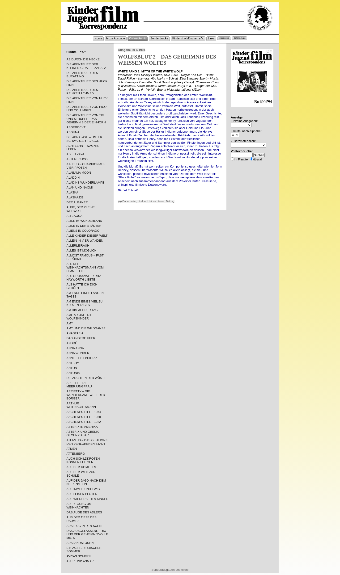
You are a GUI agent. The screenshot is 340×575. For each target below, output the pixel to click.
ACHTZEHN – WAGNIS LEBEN (82, 147)
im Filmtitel (241, 159)
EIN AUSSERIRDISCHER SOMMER (83, 549)
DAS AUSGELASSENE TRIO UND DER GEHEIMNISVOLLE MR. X (87, 534)
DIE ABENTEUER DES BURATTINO (82, 74)
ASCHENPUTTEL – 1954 (83, 412)
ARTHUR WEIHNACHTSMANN (81, 405)
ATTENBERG (75, 453)
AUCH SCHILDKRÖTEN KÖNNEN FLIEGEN (83, 460)
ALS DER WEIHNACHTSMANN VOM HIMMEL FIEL (85, 267)
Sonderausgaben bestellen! (169, 569)
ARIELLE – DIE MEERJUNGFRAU (79, 384)
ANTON (71, 368)
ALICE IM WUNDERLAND (84, 220)
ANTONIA (73, 373)
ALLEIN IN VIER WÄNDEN (84, 240)
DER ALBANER (77, 202)
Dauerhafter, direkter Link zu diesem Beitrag (146, 201)
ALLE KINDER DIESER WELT (86, 235)
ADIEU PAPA (75, 154)
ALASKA (72, 192)
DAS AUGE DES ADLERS (84, 512)
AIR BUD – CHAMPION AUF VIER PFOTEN (85, 165)
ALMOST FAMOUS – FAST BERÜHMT (84, 257)
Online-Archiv (137, 38)
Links (211, 38)
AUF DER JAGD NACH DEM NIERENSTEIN (86, 482)
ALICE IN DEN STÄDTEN (83, 225)
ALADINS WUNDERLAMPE (85, 182)
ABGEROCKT (75, 127)
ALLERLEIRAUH (77, 245)
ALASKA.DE (74, 197)
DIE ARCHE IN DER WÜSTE (86, 378)
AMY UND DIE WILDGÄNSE (85, 328)
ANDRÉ (71, 343)
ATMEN (71, 448)
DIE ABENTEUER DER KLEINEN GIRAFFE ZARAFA (86, 66)
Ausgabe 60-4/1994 (131, 50)
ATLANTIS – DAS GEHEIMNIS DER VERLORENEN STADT (87, 441)
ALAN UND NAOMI (79, 187)
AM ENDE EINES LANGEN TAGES (85, 294)
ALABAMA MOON (78, 172)
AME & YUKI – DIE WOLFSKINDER (79, 316)
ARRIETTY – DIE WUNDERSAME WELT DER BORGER (85, 395)
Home (98, 38)
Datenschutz (239, 38)
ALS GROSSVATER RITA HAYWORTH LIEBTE (83, 277)
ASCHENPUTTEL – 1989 (83, 417)
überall (257, 159)
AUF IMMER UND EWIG (83, 489)
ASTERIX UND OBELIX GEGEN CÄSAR (82, 433)
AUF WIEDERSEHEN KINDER (87, 499)
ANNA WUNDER (77, 353)
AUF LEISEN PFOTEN (81, 494)
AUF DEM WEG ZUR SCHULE (80, 473)
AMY (69, 323)
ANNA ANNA (75, 348)
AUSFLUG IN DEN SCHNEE (86, 526)
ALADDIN (73, 177)
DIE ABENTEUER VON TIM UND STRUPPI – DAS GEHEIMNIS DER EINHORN (86, 118)
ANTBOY (72, 363)
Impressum (224, 38)
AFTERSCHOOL (77, 159)
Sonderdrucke (159, 38)
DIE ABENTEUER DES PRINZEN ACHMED (82, 91)
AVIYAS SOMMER (78, 556)
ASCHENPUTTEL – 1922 (83, 422)
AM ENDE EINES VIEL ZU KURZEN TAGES (84, 303)
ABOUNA (72, 132)
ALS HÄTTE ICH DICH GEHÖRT (81, 286)
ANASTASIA (74, 333)
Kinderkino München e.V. (188, 38)
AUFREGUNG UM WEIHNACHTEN (78, 505)
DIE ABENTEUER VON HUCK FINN (87, 100)
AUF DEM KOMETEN (81, 467)
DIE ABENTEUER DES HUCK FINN (86, 83)
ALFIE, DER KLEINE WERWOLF (80, 209)
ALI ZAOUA (74, 216)
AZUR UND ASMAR (80, 561)
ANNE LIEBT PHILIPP (81, 358)
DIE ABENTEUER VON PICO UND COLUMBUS (86, 108)
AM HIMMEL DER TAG (82, 310)
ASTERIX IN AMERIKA (82, 426)
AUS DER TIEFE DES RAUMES (81, 519)
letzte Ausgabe (115, 38)
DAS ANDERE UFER (80, 338)
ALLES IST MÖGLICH (81, 250)
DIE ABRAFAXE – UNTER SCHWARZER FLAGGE (84, 139)
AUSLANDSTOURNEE (82, 543)
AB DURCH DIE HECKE (83, 59)
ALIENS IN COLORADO (82, 230)
